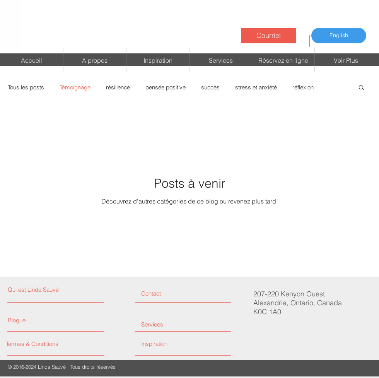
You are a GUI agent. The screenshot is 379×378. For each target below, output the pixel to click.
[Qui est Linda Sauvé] (41, 290)
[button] (361, 88)
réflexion (303, 87)
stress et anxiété (256, 87)
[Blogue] (23, 320)
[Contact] (170, 293)
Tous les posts (26, 87)
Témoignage (75, 87)
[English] (338, 35)
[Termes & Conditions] (39, 344)
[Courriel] (268, 35)
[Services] (170, 324)
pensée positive (165, 87)
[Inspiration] (181, 344)
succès (210, 87)
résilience (118, 87)
